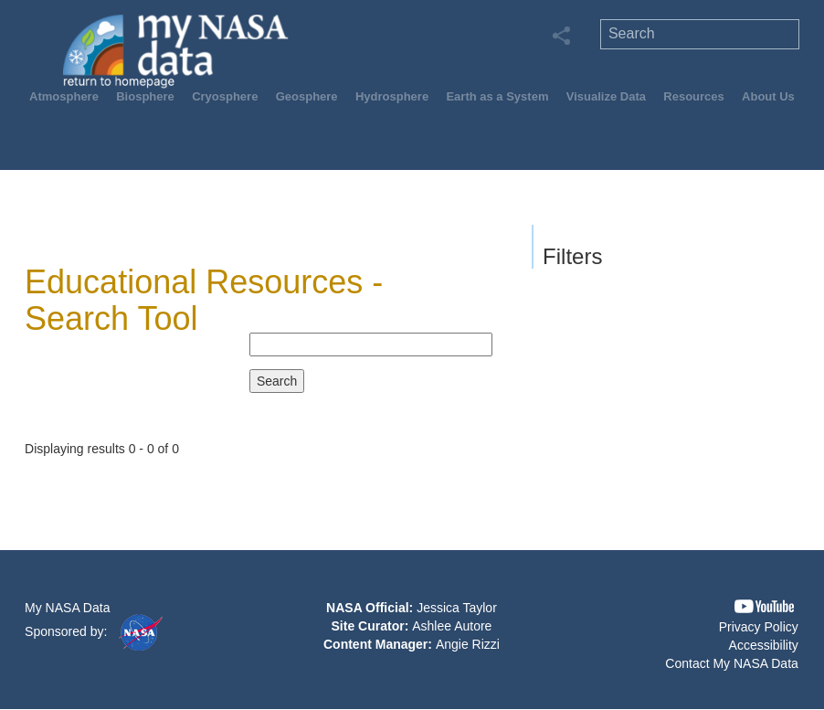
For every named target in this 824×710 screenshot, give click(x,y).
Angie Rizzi (468, 644)
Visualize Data (606, 96)
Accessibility (763, 645)
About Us (768, 96)
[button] (764, 606)
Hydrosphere (391, 96)
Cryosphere (225, 96)
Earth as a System (497, 96)
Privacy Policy (758, 627)
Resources (693, 96)
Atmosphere (64, 96)
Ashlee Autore (451, 626)
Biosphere (145, 96)
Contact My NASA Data (731, 663)
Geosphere (307, 96)
